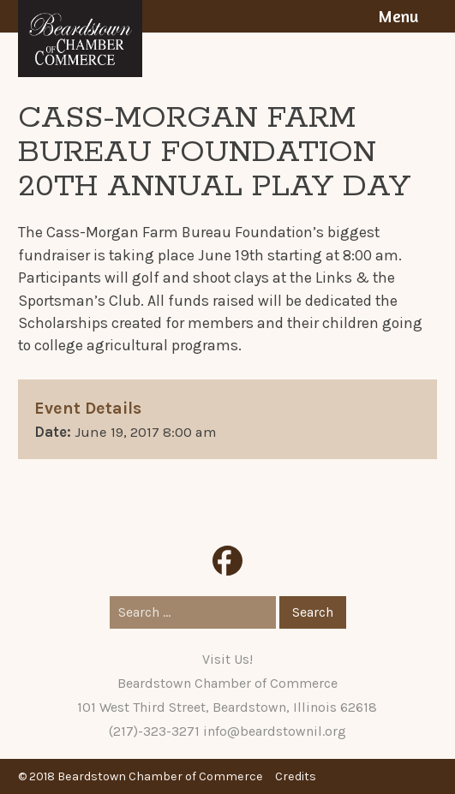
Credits (295, 776)
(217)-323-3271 (154, 731)
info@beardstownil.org (274, 731)
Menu (398, 16)
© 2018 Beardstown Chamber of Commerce (140, 776)
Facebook (227, 561)
